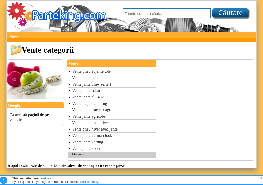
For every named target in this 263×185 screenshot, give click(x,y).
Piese (14, 36)
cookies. (46, 178)
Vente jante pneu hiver (90, 123)
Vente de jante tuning (89, 103)
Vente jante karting (87, 142)
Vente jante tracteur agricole (95, 110)
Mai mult (78, 154)
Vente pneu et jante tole (91, 71)
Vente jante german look (92, 135)
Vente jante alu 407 (88, 97)
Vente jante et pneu (88, 78)
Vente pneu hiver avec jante (95, 129)
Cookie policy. (89, 182)
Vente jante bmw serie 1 (92, 84)
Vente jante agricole (88, 116)
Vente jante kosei (86, 148)
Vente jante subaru (87, 90)
